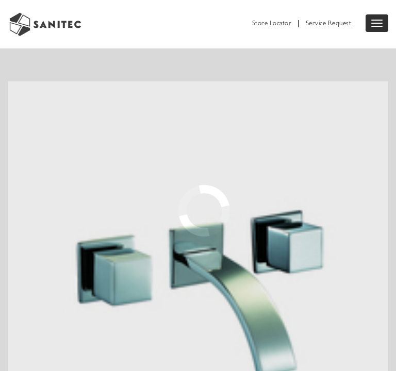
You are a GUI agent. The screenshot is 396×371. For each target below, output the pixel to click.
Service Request (329, 24)
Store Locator (272, 24)
